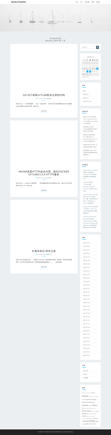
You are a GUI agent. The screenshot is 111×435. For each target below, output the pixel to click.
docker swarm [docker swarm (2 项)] (91, 396)
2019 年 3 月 (86, 292)
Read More (44, 111)
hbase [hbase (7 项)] (94, 405)
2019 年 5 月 (86, 285)
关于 (81, 2)
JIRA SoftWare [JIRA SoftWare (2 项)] (91, 408)
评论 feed (85, 98)
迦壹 (50, 98)
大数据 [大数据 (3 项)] (97, 421)
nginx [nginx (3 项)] (97, 411)
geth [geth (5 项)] (88, 399)
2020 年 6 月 (86, 278)
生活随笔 (85, 378)
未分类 (85, 374)
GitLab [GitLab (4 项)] (92, 399)
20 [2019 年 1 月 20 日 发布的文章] (97, 68)
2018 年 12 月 (86, 302)
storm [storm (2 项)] (89, 416)
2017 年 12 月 (86, 313)
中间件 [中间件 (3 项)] (95, 418)
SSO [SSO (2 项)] (87, 416)
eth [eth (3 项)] (82, 399)
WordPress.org (87, 101)
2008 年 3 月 (86, 355)
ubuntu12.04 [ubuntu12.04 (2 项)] (84, 418)
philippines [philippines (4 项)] (85, 413)
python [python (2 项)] (91, 413)
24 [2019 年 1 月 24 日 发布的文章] (90, 71)
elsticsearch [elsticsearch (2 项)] (96, 396)
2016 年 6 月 (86, 338)
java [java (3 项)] (88, 408)
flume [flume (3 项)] (85, 399)
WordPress (59, 432)
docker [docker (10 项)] (85, 395)
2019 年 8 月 (86, 281)
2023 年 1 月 (86, 243)
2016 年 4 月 (86, 341)
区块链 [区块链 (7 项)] (92, 421)
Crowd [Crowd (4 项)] (93, 393)
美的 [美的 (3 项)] (94, 424)
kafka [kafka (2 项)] (95, 408)
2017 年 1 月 (86, 323)
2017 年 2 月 (86, 320)
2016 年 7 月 (86, 334)
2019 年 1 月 (86, 299)
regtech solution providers (90, 170)
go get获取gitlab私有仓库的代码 (44, 94)
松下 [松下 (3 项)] (92, 424)
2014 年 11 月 (86, 345)
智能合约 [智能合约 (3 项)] (88, 424)
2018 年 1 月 (86, 309)
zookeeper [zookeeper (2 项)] (91, 418)
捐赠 (93, 2)
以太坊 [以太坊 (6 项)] (85, 421)
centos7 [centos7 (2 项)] (89, 392)
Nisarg (71, 432)
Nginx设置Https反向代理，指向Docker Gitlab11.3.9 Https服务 (44, 173)
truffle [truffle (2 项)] (94, 416)
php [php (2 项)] (89, 413)
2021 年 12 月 (86, 260)
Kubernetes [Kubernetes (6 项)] (86, 411)
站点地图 (87, 2)
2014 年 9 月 (86, 348)
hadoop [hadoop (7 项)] (85, 405)
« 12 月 (83, 77)
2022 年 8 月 (86, 246)
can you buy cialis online (89, 194)
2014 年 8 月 (86, 352)
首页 (77, 2)
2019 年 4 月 (86, 288)
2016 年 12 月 (86, 327)
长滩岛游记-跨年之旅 (44, 250)
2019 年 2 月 (86, 295)
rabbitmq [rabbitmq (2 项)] (94, 413)
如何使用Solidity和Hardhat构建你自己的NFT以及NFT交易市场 (90, 129)
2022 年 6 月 (86, 253)
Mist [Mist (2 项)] (95, 411)
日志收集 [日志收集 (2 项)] (83, 424)
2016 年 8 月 (86, 331)
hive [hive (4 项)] (83, 408)
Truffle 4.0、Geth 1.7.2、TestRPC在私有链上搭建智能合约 (90, 211)
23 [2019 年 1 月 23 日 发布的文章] (87, 71)
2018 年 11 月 (86, 306)
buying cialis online (88, 206)
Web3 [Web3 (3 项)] (88, 418)
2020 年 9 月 (86, 267)
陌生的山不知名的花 (18, 2)
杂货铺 (98, 2)
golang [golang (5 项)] (91, 402)
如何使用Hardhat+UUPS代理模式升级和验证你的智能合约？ (90, 152)
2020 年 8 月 (86, 271)
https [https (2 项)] (86, 408)
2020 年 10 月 (86, 264)
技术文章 (85, 371)
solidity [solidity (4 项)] (84, 416)
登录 (84, 91)
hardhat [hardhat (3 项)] (90, 405)
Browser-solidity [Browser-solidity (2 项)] (85, 392)
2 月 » (87, 77)
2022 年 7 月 (86, 250)
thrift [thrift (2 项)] (91, 416)
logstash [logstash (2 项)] (92, 411)
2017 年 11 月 (86, 316)
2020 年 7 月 (86, 274)
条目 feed (85, 94)
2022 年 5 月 (86, 257)
